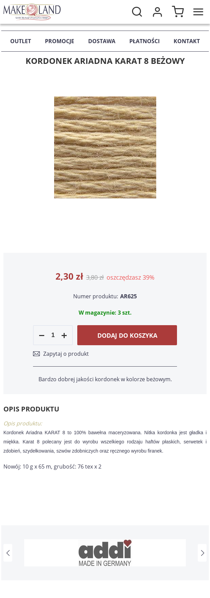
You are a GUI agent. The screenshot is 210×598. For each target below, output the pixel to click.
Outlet (20, 41)
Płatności (144, 41)
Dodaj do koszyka (127, 335)
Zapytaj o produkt (66, 353)
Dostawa (101, 41)
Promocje (59, 41)
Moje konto (157, 11)
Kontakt (187, 41)
